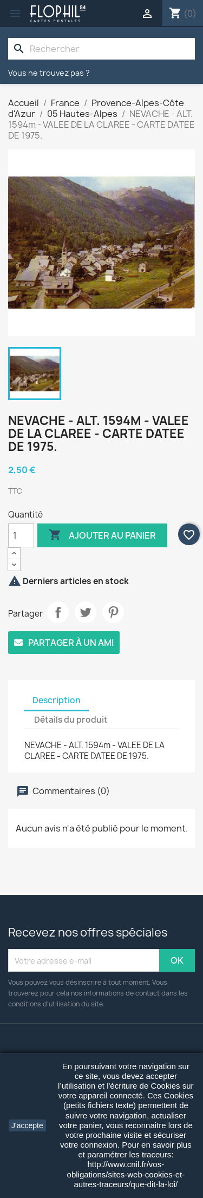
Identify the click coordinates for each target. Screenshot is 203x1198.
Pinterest (113, 612)
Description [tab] (56, 700)
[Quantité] (21, 535)
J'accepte (27, 1125)
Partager (58, 612)
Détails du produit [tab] (71, 719)
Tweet (85, 612)
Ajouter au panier (102, 535)
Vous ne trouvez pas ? (49, 73)
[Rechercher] (101, 49)
